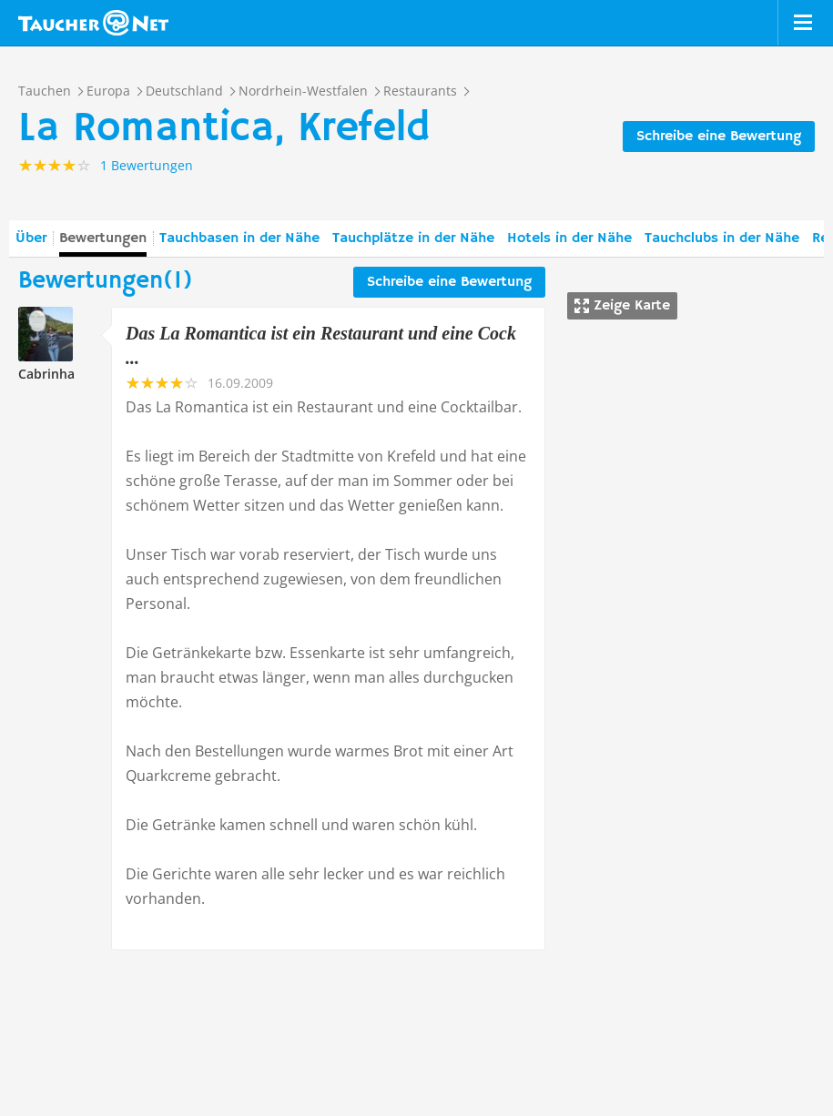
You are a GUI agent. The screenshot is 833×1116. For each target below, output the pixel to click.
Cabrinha (46, 373)
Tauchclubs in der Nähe (722, 238)
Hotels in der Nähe (569, 238)
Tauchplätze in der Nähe (413, 238)
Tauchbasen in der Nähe (239, 238)
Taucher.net (93, 23)
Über (30, 238)
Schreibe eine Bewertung (718, 136)
